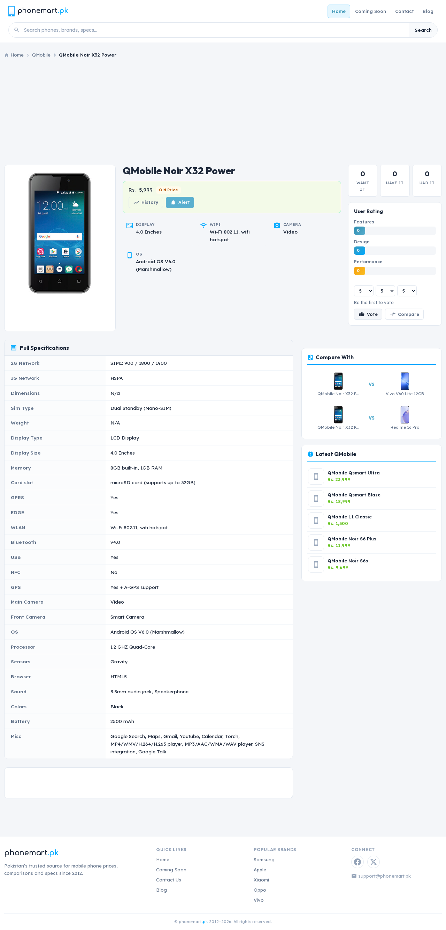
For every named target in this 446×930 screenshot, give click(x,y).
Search (423, 30)
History (146, 202)
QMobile (41, 55)
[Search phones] (214, 30)
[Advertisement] (223, 112)
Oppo (260, 890)
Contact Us (168, 880)
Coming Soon (370, 11)
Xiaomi (261, 880)
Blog (428, 11)
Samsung (264, 859)
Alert (180, 202)
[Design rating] (385, 290)
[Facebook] (357, 862)
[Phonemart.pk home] (38, 11)
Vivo (259, 900)
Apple (260, 869)
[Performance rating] (407, 290)
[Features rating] (364, 290)
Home (339, 11)
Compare (404, 314)
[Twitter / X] (373, 862)
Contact (404, 11)
